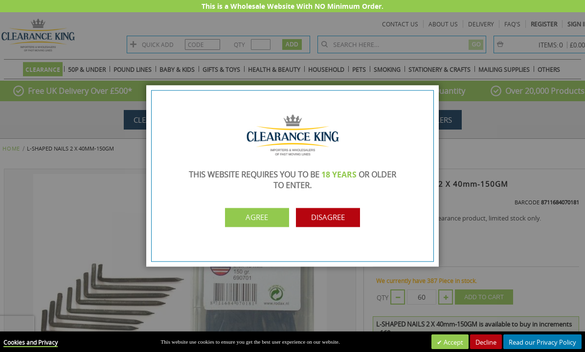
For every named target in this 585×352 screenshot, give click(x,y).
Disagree (335, 217)
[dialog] (292, 176)
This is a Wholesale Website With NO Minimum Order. (292, 6)
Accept (452, 342)
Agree (250, 217)
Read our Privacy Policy (542, 342)
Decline (485, 342)
